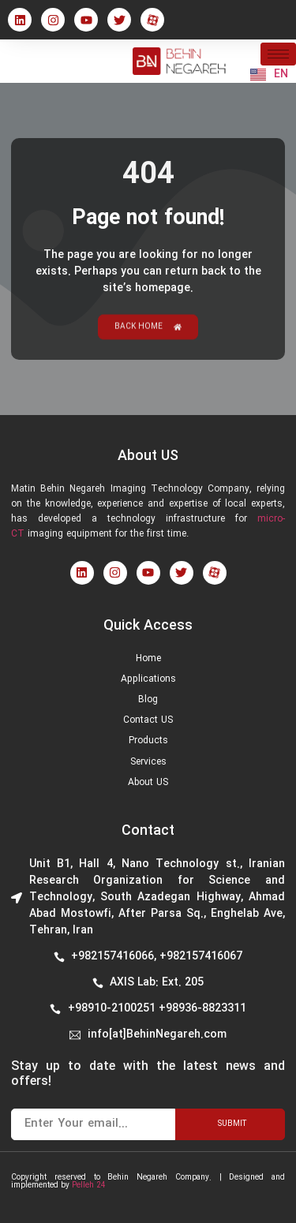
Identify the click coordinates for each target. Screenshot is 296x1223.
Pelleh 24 (89, 1185)
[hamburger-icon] (278, 54)
